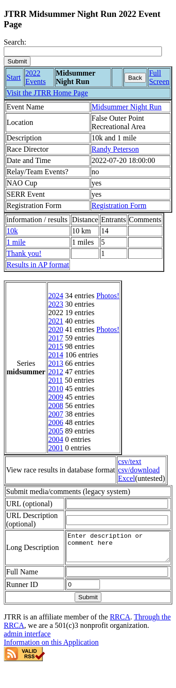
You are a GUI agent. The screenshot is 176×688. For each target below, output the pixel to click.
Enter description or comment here (112, 565)
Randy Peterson (115, 149)
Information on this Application (51, 663)
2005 (55, 431)
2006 (55, 422)
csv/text (129, 461)
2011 (55, 380)
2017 (55, 338)
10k (12, 231)
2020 (55, 329)
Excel (126, 478)
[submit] (17, 61)
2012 (55, 372)
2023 (55, 304)
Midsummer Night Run (126, 107)
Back (135, 77)
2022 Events (35, 77)
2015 (55, 346)
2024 (55, 296)
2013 (55, 363)
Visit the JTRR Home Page (47, 93)
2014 (55, 355)
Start (14, 77)
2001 (55, 448)
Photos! (107, 296)
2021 (55, 321)
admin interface (27, 655)
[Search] (83, 51)
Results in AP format (38, 265)
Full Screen (159, 77)
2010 (55, 389)
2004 (55, 439)
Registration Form (119, 205)
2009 (55, 397)
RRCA (120, 638)
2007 (55, 414)
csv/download (139, 470)
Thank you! (24, 253)
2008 (55, 406)
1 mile (16, 242)
